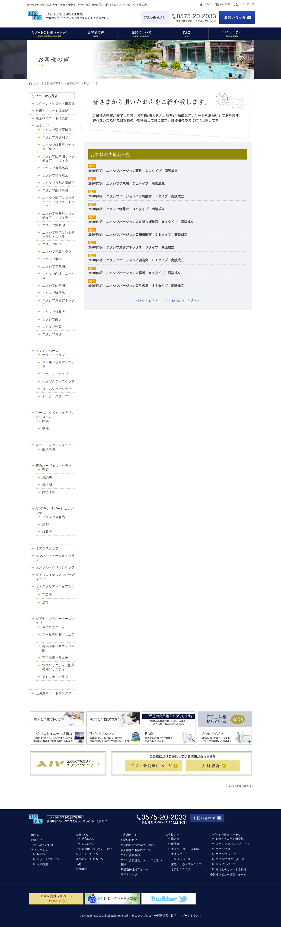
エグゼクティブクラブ (58, 381)
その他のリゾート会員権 (231, 869)
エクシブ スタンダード (230, 859)
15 (187, 301)
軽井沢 (47, 532)
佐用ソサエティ (53, 627)
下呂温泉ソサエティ (56, 657)
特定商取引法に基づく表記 (137, 845)
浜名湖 (47, 484)
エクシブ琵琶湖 (53, 266)
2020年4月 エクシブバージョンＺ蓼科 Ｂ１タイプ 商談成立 (134, 273)
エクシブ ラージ (226, 854)
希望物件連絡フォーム (134, 869)
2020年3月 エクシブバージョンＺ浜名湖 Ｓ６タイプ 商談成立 (136, 285)
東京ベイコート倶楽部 (52, 118)
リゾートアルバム (48, 859)
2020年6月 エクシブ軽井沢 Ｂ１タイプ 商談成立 (126, 209)
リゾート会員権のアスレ (48, 83)
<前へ (140, 301)
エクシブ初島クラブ (56, 251)
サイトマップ (246, 4)
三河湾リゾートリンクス (53, 693)
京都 (45, 524)
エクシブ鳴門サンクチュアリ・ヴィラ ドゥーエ (58, 202)
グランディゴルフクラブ (53, 445)
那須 (45, 470)
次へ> (195, 301)
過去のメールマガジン (90, 859)
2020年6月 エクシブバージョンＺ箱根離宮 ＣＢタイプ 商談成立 (137, 234)
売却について (90, 843)
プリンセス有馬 (53, 517)
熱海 (45, 428)
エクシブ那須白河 (55, 190)
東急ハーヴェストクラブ (53, 465)
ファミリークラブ (55, 374)
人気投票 (42, 864)
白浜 (45, 421)
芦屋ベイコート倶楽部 (52, 111)
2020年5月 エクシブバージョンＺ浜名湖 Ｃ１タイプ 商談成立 (136, 260)
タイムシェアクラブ (56, 389)
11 (168, 301)
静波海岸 (48, 492)
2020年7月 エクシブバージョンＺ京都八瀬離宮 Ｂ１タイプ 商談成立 (141, 222)
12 (173, 301)
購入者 (175, 838)
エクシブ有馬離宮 (55, 168)
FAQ (78, 864)
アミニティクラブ (55, 677)
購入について (90, 838)
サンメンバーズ (47, 351)
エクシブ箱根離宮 (55, 175)
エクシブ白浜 (52, 319)
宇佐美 (47, 595)
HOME (207, 4)
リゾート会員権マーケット (226, 834)
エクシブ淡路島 (53, 293)
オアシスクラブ (47, 548)
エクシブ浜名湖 (53, 225)
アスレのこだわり (42, 845)
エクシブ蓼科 (52, 259)
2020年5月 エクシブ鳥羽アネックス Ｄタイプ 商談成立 (131, 247)
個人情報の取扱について (136, 850)
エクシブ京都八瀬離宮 (58, 183)
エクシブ (42, 125)
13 (178, 301)
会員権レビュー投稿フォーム (228, 874)
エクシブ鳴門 (52, 244)
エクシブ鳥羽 (52, 334)
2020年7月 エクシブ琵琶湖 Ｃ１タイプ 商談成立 (126, 183)
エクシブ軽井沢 (53, 312)
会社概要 (225, 4)
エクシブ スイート (227, 849)
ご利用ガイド (129, 834)
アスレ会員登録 (130, 855)
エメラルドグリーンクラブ (55, 567)
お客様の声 (73, 83)
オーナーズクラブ (55, 396)
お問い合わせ (129, 840)
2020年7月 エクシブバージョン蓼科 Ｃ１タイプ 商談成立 (133, 171)
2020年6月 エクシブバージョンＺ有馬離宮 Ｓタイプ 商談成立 (136, 196)
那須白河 (48, 449)
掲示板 (41, 854)
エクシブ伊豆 (52, 327)
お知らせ (36, 840)
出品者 (175, 843)
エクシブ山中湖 (53, 285)
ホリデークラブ (53, 355)
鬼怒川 (47, 477)
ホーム (35, 834)
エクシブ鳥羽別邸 (55, 137)
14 (183, 301)
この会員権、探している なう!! (95, 849)
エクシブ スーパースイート (233, 843)
